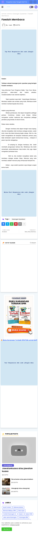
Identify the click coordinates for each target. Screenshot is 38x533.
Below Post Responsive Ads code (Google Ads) (19, 193)
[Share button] (24, 224)
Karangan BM (23, 517)
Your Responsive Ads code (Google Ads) (19, 363)
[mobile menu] (2, 7)
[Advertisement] (19, 407)
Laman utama (7, 14)
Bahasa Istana (18, 507)
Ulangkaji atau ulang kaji (20, 488)
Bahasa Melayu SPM (9, 510)
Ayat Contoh (7, 507)
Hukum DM (29, 514)
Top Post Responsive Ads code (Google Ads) (19, 53)
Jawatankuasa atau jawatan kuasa (17, 470)
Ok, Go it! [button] (7, 529)
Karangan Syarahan (20, 14)
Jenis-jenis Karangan (10, 517)
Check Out (14, 525)
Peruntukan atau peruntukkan (22, 479)
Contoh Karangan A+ (10, 514)
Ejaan (21, 514)
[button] (31, 2)
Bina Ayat (21, 510)
